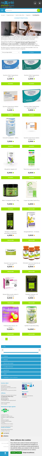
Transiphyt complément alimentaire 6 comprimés (10, 233)
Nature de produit (7, 364)
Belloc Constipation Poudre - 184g (10, 201)
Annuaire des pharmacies (7, 427)
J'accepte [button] (13, 452)
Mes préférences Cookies (7, 425)
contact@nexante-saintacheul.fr (8, 401)
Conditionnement (7, 368)
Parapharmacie (10, 15)
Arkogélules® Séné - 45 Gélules (31, 233)
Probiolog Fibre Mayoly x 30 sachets (10, 327)
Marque (5, 361)
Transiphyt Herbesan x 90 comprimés (31, 296)
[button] (10, 53)
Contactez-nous (4, 416)
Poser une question (5, 404)
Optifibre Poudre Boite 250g (32, 327)
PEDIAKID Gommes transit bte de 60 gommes (31, 265)
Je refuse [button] (19, 452)
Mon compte (4, 405)
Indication (10, 378)
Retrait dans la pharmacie (7, 430)
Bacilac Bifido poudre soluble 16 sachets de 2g (10, 296)
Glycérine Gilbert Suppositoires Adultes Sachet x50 (31, 108)
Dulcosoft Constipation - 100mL (10, 139)
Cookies (3, 423)
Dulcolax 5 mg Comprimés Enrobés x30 (10, 265)
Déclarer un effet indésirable (7, 418)
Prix (3, 348)
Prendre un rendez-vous (6, 417)
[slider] (2, 354)
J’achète (10, 85)
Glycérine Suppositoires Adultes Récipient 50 (10, 108)
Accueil (3, 15)
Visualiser (31, 210)
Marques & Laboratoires (27, 397)
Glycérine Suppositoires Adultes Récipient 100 (31, 140)
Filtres (31, 53)
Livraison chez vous (5, 432)
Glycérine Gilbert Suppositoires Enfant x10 (10, 77)
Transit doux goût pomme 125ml (31, 170)
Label (4, 375)
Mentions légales (5, 421)
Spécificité (5, 371)
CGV (2, 420)
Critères (5, 357)
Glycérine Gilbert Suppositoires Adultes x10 (31, 77)
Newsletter (24, 398)
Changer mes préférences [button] (28, 452)
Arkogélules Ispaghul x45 (10, 170)
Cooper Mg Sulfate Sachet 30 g (31, 201)
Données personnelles (6, 422)
